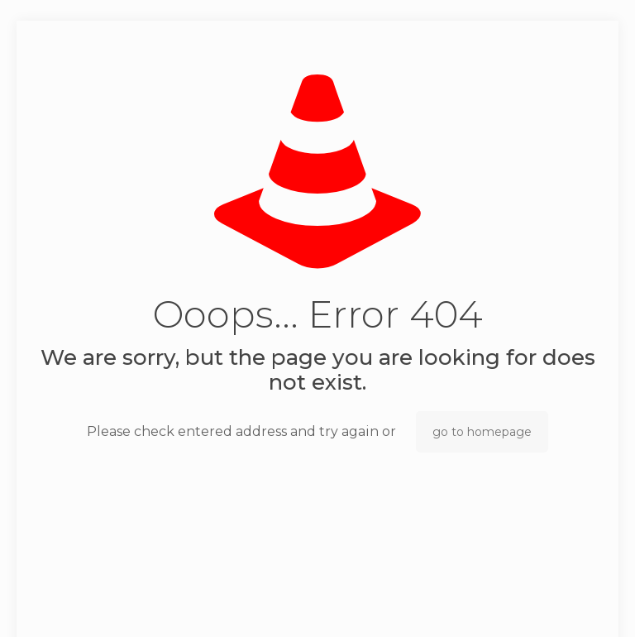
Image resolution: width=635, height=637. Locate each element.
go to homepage (482, 431)
